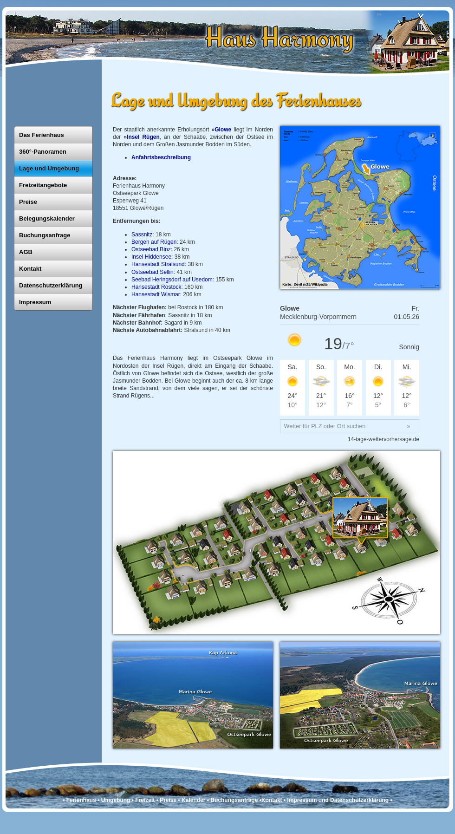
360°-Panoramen (42, 151)
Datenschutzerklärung (51, 285)
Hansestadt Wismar (155, 294)
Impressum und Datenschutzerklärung (338, 800)
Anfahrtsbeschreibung (161, 157)
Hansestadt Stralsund (158, 264)
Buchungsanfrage (45, 235)
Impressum (35, 302)
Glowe (222, 129)
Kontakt (30, 268)
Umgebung (115, 800)
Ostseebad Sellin (152, 272)
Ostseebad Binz (151, 249)
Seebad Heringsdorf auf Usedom (172, 279)
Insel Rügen (143, 137)
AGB (25, 251)
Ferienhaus (81, 800)
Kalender (193, 800)
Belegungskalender (47, 218)
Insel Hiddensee (151, 257)
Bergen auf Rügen (153, 242)
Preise (28, 201)
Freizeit (145, 800)
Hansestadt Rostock (156, 287)
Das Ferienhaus (41, 134)
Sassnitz (141, 234)
